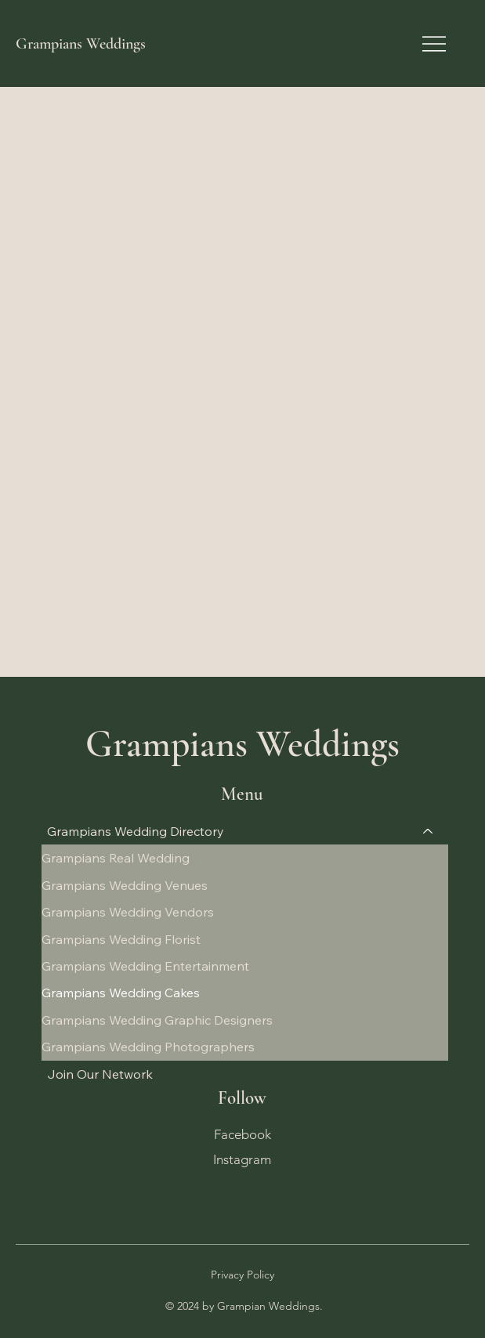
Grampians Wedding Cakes (121, 992)
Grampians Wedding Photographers (148, 1046)
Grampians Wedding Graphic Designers (157, 1020)
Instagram (242, 1158)
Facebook (242, 1133)
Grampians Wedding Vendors (128, 912)
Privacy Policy (242, 1274)
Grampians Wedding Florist (121, 939)
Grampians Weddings (81, 43)
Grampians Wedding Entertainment (145, 966)
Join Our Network (100, 1074)
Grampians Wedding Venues (125, 885)
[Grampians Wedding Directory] (428, 831)
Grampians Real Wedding (116, 858)
